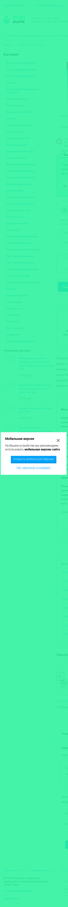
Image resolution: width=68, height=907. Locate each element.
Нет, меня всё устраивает (34, 467)
